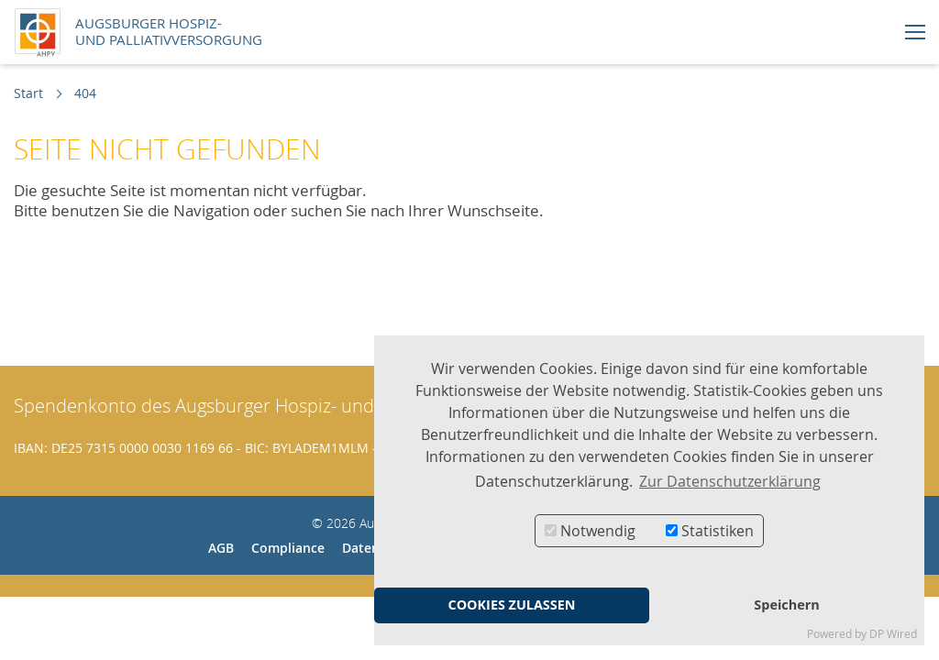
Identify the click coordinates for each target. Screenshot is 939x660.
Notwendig (590, 531)
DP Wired (893, 634)
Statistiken (710, 531)
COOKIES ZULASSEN (511, 604)
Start (28, 93)
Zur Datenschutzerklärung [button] (730, 481)
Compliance (288, 547)
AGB (221, 547)
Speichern (786, 604)
